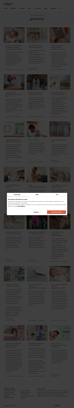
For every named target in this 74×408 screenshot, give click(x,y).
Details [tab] (37, 194)
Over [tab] (57, 194)
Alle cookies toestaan (56, 212)
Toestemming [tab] (17, 194)
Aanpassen (37, 212)
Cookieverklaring (21, 206)
